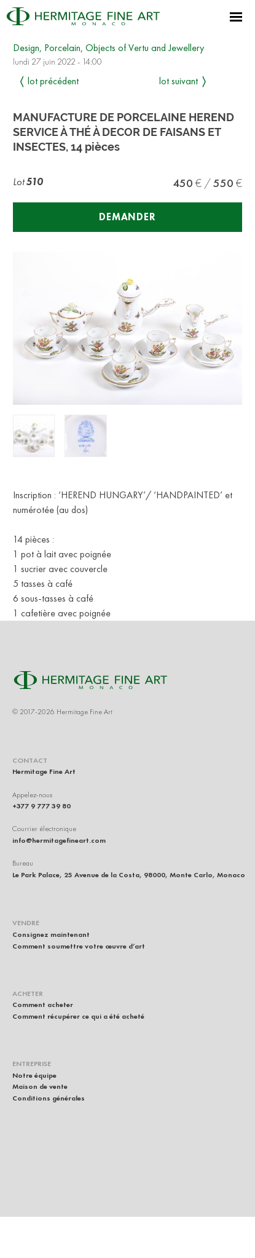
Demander (127, 217)
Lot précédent (53, 81)
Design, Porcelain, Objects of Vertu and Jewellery (108, 48)
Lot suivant (178, 81)
